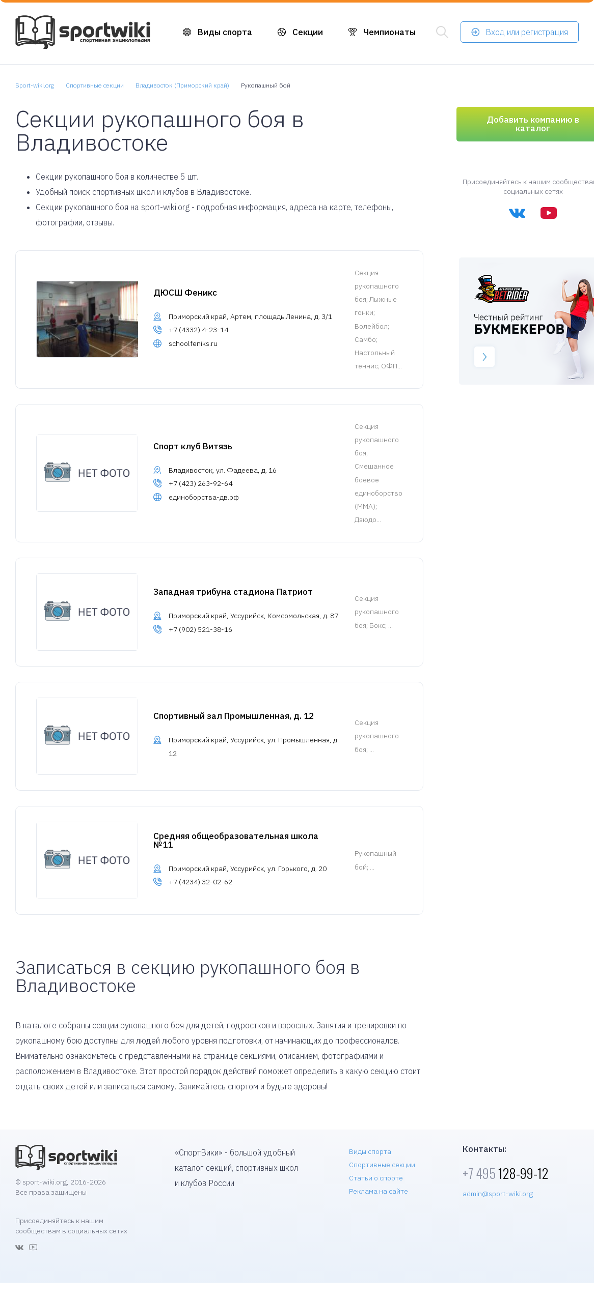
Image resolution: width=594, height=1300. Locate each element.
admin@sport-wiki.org (498, 1193)
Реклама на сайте (378, 1191)
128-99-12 (505, 1173)
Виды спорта (225, 32)
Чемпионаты (389, 32)
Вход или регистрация (526, 32)
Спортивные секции (382, 1164)
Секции (307, 32)
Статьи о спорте (376, 1177)
